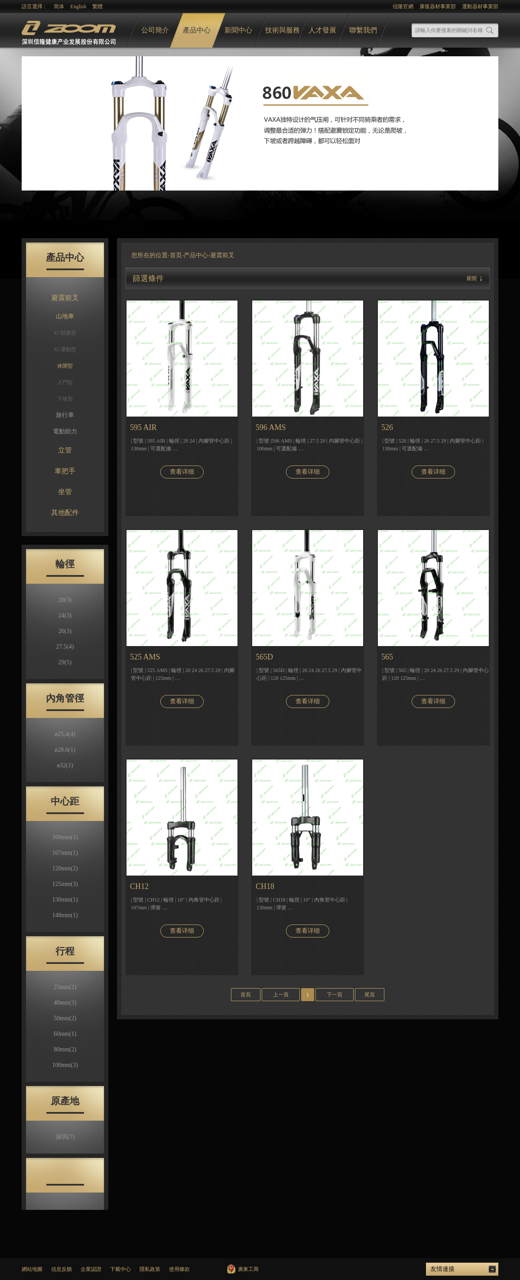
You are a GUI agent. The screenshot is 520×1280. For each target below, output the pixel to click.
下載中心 (120, 1269)
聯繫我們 (363, 30)
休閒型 (65, 366)
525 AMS (145, 657)
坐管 (65, 491)
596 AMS (271, 427)
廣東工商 (248, 1269)
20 (65, 600)
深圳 (65, 1137)
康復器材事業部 (437, 6)
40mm (65, 1002)
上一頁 (281, 995)
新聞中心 (238, 30)
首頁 (245, 995)
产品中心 (196, 255)
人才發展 (322, 30)
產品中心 (197, 30)
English (78, 6)
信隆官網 (403, 6)
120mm (65, 868)
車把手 (65, 471)
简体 (59, 6)
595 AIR (143, 427)
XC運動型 (65, 349)
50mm (65, 1018)
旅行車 (65, 415)
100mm (65, 837)
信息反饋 (61, 1269)
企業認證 (91, 1269)
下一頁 (334, 995)
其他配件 (65, 512)
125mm (65, 884)
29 (65, 662)
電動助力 (65, 431)
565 (387, 657)
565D (264, 657)
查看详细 (182, 472)
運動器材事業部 (480, 6)
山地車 (65, 316)
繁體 (97, 6)
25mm (65, 987)
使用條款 (179, 1269)
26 (65, 631)
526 (387, 427)
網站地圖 (32, 1269)
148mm (65, 915)
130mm (65, 899)
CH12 (139, 886)
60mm (65, 1034)
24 (65, 615)
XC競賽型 (65, 333)
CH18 (265, 886)
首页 (176, 255)
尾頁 (369, 995)
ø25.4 (65, 734)
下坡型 (65, 399)
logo (70, 30)
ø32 (65, 765)
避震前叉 (65, 297)
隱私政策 (150, 1269)
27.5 (65, 646)
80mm (65, 1049)
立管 (65, 450)
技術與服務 (282, 30)
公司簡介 (155, 30)
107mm (65, 853)
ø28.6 (65, 750)
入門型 (65, 382)
